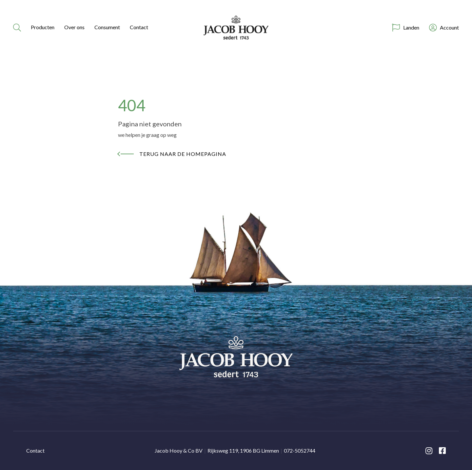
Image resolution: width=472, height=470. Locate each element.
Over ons (74, 27)
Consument (107, 27)
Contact (139, 27)
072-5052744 (299, 450)
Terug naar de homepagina (182, 154)
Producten (42, 27)
